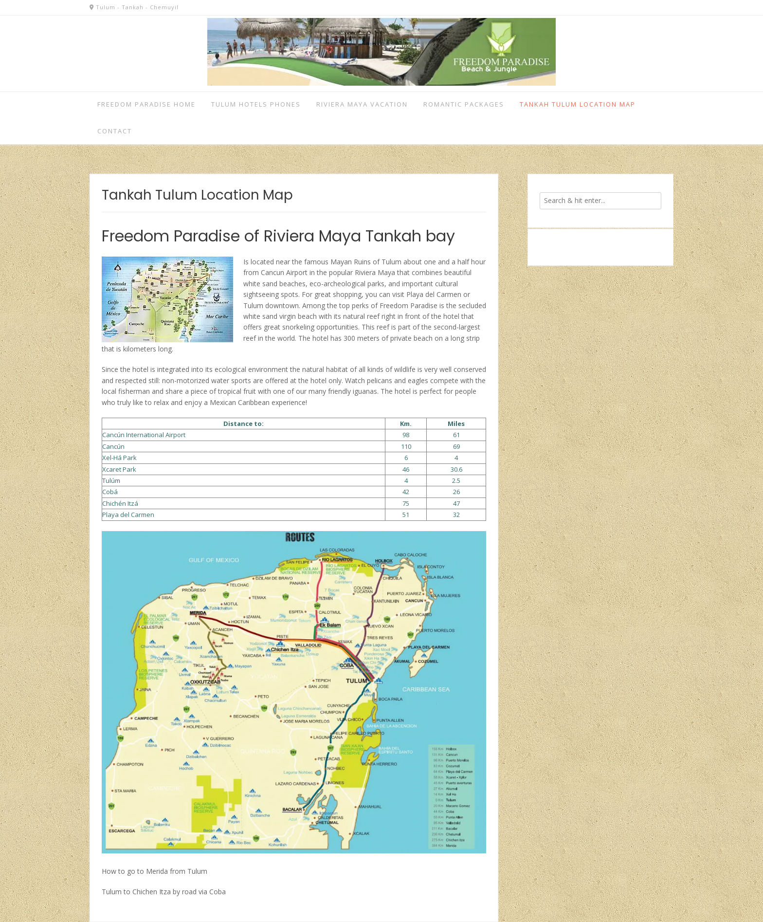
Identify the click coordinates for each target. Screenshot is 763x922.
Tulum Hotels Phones (256, 104)
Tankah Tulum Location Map (578, 104)
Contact (114, 131)
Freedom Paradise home (146, 104)
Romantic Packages (463, 104)
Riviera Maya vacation (362, 104)
